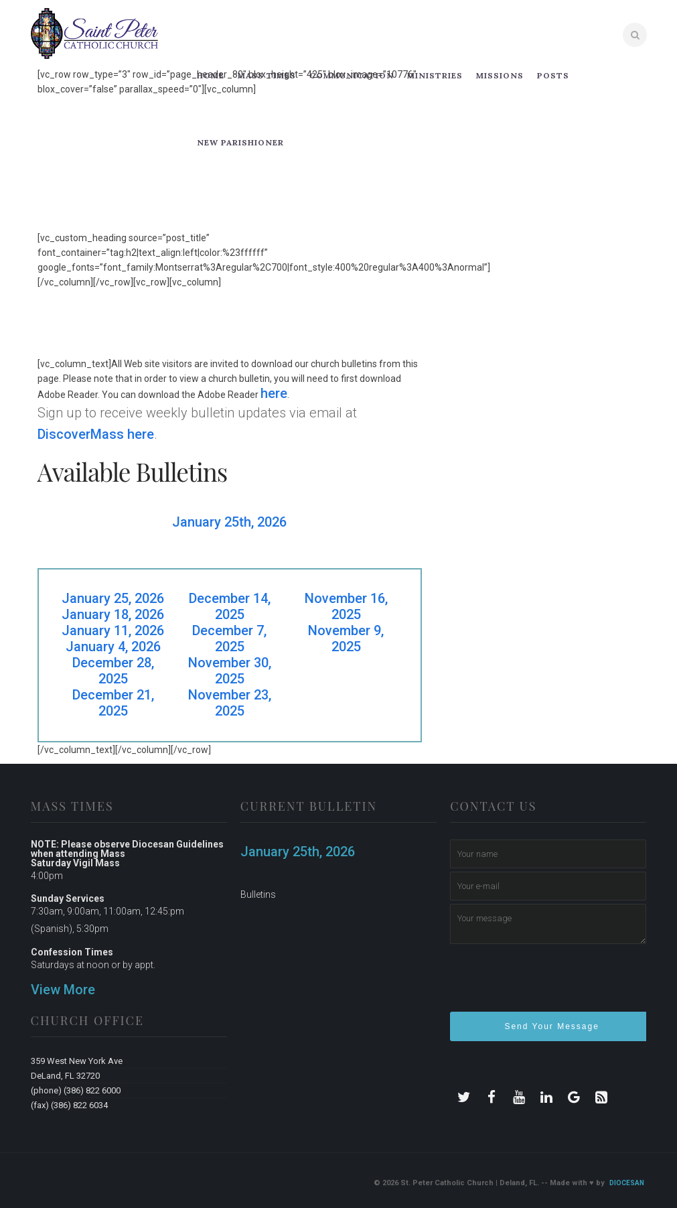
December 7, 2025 (229, 638)
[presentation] (552, 983)
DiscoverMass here (95, 434)
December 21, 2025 (113, 703)
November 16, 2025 (346, 606)
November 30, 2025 (229, 671)
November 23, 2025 (229, 703)
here (273, 393)
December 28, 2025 (113, 671)
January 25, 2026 (113, 598)
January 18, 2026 (113, 614)
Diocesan (626, 1183)
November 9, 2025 (346, 638)
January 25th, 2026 (229, 522)
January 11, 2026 (113, 630)
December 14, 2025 (230, 606)
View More (63, 990)
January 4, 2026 (113, 647)
